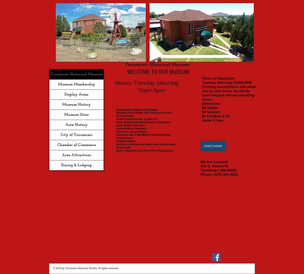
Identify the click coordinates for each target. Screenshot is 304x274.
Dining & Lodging (76, 165)
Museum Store (76, 115)
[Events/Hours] (213, 146)
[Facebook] (216, 257)
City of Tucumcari (76, 135)
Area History (76, 125)
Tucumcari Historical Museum (76, 74)
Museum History (76, 105)
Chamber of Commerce (76, 145)
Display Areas (76, 95)
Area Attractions (76, 155)
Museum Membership (76, 84)
